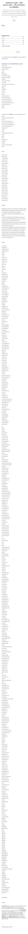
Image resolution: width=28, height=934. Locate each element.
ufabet (3, 742)
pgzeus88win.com (5, 572)
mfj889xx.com (5, 501)
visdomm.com (5, 767)
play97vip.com (5, 574)
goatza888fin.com (5, 402)
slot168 (3, 678)
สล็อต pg (3, 831)
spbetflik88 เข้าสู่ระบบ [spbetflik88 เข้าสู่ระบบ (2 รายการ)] (5, 913)
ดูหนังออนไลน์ (4, 139)
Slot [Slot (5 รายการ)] (15, 913)
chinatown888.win (5, 343)
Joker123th (4, 434)
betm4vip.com (5, 318)
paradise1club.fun (5, 532)
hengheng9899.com (6, 409)
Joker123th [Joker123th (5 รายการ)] (21, 908)
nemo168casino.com (6, 517)
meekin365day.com (6, 491)
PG (2, 537)
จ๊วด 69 (3, 803)
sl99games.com (5, 670)
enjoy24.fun (4, 360)
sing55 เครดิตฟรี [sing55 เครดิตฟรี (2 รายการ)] (10, 912)
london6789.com (5, 468)
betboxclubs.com (5, 314)
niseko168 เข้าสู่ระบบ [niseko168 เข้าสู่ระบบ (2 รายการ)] (5, 910)
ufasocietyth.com (5, 756)
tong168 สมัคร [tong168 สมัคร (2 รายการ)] (20, 913)
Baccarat (3, 303)
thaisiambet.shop (5, 717)
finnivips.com (4, 378)
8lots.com (4, 262)
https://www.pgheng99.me (7, 133)
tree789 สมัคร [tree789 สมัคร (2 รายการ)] (4, 914)
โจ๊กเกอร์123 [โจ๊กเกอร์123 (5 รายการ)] (5, 918)
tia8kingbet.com (5, 722)
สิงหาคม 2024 (4, 188)
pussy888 (4, 82)
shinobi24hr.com (5, 660)
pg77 (3, 542)
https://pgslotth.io (5, 95)
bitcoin (3, 323)
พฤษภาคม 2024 (5, 193)
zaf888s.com (4, 793)
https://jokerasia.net (6, 104)
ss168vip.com (4, 692)
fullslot (3, 134)
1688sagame (4, 247)
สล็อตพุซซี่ (4, 850)
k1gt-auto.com (5, 437)
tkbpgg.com (4, 724)
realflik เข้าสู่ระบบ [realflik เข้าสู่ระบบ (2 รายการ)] (17, 911)
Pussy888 (4, 592)
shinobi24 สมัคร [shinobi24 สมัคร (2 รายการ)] (4, 912)
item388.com (4, 424)
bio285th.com (4, 321)
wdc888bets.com (5, 771)
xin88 (3, 783)
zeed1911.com (5, 794)
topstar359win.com (6, 732)
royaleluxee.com (5, 626)
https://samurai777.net (6, 99)
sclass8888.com (5, 643)
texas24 (3, 715)
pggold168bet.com (6, 547)
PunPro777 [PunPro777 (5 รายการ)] (5, 911)
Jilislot (3, 427)
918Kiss (3, 267)
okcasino (3, 523)
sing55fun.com (5, 661)
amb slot (3, 284)
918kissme (4, 269)
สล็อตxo (3, 848)
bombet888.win (5, 328)
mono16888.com (5, 506)
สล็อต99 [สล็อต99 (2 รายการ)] (7, 916)
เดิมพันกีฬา (4, 875)
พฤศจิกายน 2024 (5, 183)
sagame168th (4, 634)
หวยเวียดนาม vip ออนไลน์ (7, 869)
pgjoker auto (4, 550)
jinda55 (3, 429)
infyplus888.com (5, 421)
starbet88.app (5, 700)
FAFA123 (3, 372)
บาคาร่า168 (4, 815)
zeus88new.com (5, 796)
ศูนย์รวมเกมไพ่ (5, 828)
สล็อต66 (3, 835)
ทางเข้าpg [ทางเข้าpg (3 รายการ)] (14, 914)
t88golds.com (4, 709)
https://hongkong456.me (7, 144)
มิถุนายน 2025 (4, 171)
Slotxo (3, 682)
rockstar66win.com (6, 619)
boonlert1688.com (5, 331)
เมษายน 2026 (4, 154)
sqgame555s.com (5, 687)
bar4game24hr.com (6, 309)
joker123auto (4, 432)
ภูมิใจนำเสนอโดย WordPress (7, 926)
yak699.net (4, 788)
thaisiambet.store (5, 720)
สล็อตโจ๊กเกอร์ (4, 860)
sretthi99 (3, 690)
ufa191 (3, 739)
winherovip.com (5, 778)
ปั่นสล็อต (3, 818)
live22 (3, 136)
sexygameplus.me (5, 656)
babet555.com (5, 301)
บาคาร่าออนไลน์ (5, 816)
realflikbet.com (5, 602)
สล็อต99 (3, 845)
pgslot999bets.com (6, 565)
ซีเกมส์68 (3, 806)
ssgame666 (4, 697)
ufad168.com (4, 744)
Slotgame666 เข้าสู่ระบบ (6, 680)
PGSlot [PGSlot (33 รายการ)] (23, 909)
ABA (2, 271)
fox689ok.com (5, 385)
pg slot (3, 129)
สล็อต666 (3, 837)
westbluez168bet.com (6, 776)
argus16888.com (5, 293)
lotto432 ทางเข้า (5, 469)
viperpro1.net (4, 764)
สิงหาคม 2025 (4, 168)
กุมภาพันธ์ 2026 (5, 158)
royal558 (3, 623)
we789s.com (4, 774)
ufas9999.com (4, 754)
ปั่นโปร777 (4, 820)
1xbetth (3, 90)
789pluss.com (4, 261)
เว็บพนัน (3, 880)
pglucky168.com (5, 554)
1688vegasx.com (5, 249)
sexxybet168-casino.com (7, 646)
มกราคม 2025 (4, 180)
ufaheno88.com (5, 746)
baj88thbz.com (5, 306)
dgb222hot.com (5, 353)
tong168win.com (5, 727)
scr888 (3, 645)
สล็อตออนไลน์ (4, 853)
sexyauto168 (4, 650)
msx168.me (4, 511)
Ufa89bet (4, 741)
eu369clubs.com (5, 370)
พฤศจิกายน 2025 (5, 163)
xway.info (4, 786)
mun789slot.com (5, 513)
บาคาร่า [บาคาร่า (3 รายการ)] (18, 914)
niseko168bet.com (5, 518)
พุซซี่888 (3, 825)
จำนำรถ (3, 805)
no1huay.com (4, 522)
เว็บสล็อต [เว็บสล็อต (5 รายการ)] (23, 917)
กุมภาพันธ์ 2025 (5, 178)
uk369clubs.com (5, 757)
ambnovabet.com (5, 287)
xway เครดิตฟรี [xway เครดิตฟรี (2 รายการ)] (9, 914)
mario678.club (5, 486)
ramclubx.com (5, 596)
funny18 (3, 92)
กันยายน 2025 (4, 166)
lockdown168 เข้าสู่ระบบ (7, 463)
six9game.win (4, 665)
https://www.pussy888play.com (8, 124)
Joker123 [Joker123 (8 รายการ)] (10, 908)
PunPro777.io (4, 587)
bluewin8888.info (5, 326)
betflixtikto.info (5, 316)
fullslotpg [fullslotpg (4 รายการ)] (8, 907)
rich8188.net (4, 613)
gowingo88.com (5, 405)
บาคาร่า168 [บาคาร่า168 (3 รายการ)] (22, 914)
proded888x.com (5, 581)
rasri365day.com (5, 599)
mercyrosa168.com (6, 495)
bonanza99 (4, 330)
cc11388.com (4, 341)
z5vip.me (3, 791)
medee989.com (5, 488)
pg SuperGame (5, 540)
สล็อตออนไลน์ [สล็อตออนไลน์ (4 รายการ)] (5, 917)
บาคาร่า (3, 813)
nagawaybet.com (5, 515)
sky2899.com (4, 668)
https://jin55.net (5, 69)
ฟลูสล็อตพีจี (4, 826)
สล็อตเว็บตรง (4, 74)
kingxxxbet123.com (6, 444)
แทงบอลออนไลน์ (5, 889)
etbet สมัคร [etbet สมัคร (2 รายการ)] (24, 905)
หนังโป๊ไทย (4, 89)
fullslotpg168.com (5, 390)
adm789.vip (4, 279)
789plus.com (4, 257)
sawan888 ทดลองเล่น (6, 638)
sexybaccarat (4, 127)
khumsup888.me (5, 441)
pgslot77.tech (4, 562)
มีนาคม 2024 (4, 197)
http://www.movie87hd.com (8, 122)
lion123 (3, 453)
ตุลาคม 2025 (4, 165)
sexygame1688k (5, 655)
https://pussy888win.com (7, 126)
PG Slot (3, 538)
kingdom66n (4, 442)
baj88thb (3, 304)
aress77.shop (4, 289)
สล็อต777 (3, 838)
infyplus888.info (5, 422)
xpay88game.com (5, 784)
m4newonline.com (5, 478)
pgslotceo (4, 567)
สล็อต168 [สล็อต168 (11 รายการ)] (12, 916)
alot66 (3, 282)
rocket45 (3, 616)
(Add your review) (6, 46)
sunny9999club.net (6, 705)
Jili (2, 426)
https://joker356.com (6, 97)
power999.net (4, 577)
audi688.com (4, 298)
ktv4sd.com (4, 447)
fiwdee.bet (4, 380)
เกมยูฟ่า (3, 872)
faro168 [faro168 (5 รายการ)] (4, 907)
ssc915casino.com (5, 695)
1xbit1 (3, 255)
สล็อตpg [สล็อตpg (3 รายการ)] (22, 916)
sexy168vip (4, 648)
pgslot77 (3, 560)
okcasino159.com (5, 525)
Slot (2, 673)
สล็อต (3, 830)
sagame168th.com (5, 636)
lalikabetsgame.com (6, 449)
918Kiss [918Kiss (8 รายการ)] (4, 906)
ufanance (4, 751)
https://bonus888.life (6, 77)
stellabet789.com (5, 703)
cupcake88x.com (5, 345)
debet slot (4, 350)
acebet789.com (5, 276)
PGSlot (3, 557)
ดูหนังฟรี (3, 141)
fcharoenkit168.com (6, 375)
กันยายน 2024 (4, 186)
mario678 (4, 485)
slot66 (3, 72)
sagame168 (4, 633)
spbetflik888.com (5, 685)
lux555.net (4, 476)
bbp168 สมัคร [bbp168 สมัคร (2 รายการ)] (12, 905)
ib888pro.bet (4, 417)
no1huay (3, 520)
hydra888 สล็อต (5, 415)
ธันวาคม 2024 (4, 181)
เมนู (14, 20)
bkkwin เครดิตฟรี (5, 325)
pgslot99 (3, 564)
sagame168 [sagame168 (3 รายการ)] (22, 911)
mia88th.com (4, 503)
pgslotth (3, 570)
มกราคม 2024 (4, 200)
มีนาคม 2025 (4, 176)
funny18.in (4, 394)
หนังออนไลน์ (4, 865)
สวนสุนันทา (4, 862)
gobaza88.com (5, 404)
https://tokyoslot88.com (7, 101)
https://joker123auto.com (7, 121)
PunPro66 (4, 582)
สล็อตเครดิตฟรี (5, 855)
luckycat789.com (5, 473)
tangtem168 (4, 712)
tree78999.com (5, 735)
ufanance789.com (5, 752)
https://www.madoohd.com (7, 117)
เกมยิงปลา (4, 870)
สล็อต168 (3, 833)
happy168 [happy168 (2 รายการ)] (21, 907)
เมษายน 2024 (4, 195)
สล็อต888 (3, 79)
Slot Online (4, 675)
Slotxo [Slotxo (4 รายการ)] (20, 913)
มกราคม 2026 (4, 159)
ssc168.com (4, 693)
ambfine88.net (5, 286)
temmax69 (4, 714)
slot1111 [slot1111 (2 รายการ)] (17, 912)
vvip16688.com (5, 769)
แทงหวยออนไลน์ (5, 890)
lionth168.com (5, 454)
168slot (3, 252)
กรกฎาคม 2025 (5, 170)
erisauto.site (4, 363)
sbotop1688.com (5, 641)
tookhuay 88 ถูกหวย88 (6, 730)
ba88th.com (4, 299)
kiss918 (3, 94)
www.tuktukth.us (5, 779)
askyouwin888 (5, 296)
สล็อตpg (3, 847)
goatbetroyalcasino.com (7, 399)
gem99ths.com (5, 395)
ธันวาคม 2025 (4, 161)
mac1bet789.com (5, 479)
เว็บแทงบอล (4, 885)
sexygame (4, 653)
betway (3, 319)
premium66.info (5, 579)
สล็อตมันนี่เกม (4, 852)
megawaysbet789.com (6, 493)
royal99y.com (4, 624)
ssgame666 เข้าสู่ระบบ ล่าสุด (7, 698)
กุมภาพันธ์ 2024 (5, 198)
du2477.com (4, 357)
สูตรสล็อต (4, 863)
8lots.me (3, 266)
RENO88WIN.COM (5, 606)
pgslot (3, 106)
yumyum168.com (5, 789)
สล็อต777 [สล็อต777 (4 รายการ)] (18, 916)
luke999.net (4, 474)
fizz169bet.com (5, 382)
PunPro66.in (4, 584)
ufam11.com (4, 747)
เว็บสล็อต (3, 884)
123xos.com (4, 245)
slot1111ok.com (5, 677)
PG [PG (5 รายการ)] (19, 910)
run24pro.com (5, 628)
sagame (3, 119)
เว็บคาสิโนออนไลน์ (5, 879)
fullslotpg (4, 389)
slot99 (3, 70)
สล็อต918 (3, 843)
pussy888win (4, 594)
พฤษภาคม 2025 (5, 173)
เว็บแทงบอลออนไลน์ (6, 887)
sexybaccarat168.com (6, 651)
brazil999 (3, 333)
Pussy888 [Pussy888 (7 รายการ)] (11, 911)
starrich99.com (5, 702)
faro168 (3, 143)
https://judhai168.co (6, 75)
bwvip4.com (4, 335)
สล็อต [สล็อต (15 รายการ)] (4, 916)
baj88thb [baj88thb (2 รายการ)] (8, 905)
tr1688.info (4, 734)
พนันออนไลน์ (4, 821)
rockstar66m (4, 618)
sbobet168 (4, 639)
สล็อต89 (3, 842)
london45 (4, 466)
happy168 (4, 407)
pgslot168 (4, 559)
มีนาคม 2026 (4, 156)
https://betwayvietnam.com (8, 102)
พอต (2, 823)
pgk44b (3, 552)
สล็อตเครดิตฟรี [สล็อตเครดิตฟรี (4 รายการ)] (11, 917)
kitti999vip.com (5, 446)
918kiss (3, 116)
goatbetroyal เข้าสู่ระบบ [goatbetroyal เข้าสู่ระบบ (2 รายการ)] (15, 907)
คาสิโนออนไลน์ (5, 801)
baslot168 (4, 311)
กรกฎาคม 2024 (5, 190)
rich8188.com (4, 611)
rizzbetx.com (4, 614)
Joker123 (3, 431)
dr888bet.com (5, 355)
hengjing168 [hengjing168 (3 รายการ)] (4, 908)
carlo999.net (4, 336)
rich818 (3, 609)
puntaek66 (4, 589)
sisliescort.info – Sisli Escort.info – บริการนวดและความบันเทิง (14, 5)
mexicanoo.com (5, 498)
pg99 (3, 543)
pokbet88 (4, 575)
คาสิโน (3, 799)
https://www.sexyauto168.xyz (8, 84)
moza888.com (5, 510)
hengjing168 (4, 410)
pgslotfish (4, 569)
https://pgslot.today (6, 80)
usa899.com (4, 761)
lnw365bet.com (5, 459)
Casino (3, 340)
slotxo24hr (4, 85)
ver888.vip (4, 762)
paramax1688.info (5, 535)
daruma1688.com (5, 346)
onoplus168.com (5, 530)
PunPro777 (4, 586)
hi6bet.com (4, 412)
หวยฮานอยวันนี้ (5, 867)
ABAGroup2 (4, 272)
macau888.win (5, 483)
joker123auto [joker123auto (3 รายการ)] (15, 908)
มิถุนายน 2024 (4, 191)
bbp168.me (4, 313)
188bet (3, 254)
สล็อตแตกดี (4, 858)
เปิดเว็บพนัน (4, 877)
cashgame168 (4, 338)
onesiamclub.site (5, 528)
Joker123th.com (5, 436)
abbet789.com (5, 274)
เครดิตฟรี (3, 874)
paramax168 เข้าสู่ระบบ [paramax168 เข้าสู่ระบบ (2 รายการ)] (13, 910)
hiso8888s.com (5, 414)
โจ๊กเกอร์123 (4, 65)
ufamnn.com (4, 749)
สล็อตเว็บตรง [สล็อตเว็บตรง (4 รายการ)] (18, 917)
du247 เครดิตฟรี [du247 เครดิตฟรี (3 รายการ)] (18, 905)
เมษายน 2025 (4, 175)
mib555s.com (4, 505)
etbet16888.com (5, 367)
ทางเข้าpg (4, 811)
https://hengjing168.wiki (7, 67)
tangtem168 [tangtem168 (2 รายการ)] (12, 913)
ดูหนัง (3, 138)
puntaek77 (4, 591)
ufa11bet (3, 737)
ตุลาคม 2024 (4, 185)
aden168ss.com (5, 277)
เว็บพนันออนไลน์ (5, 882)
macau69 (4, 481)
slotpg (3, 87)
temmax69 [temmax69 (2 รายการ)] (16, 913)
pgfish (3, 545)
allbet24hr (4, 281)
